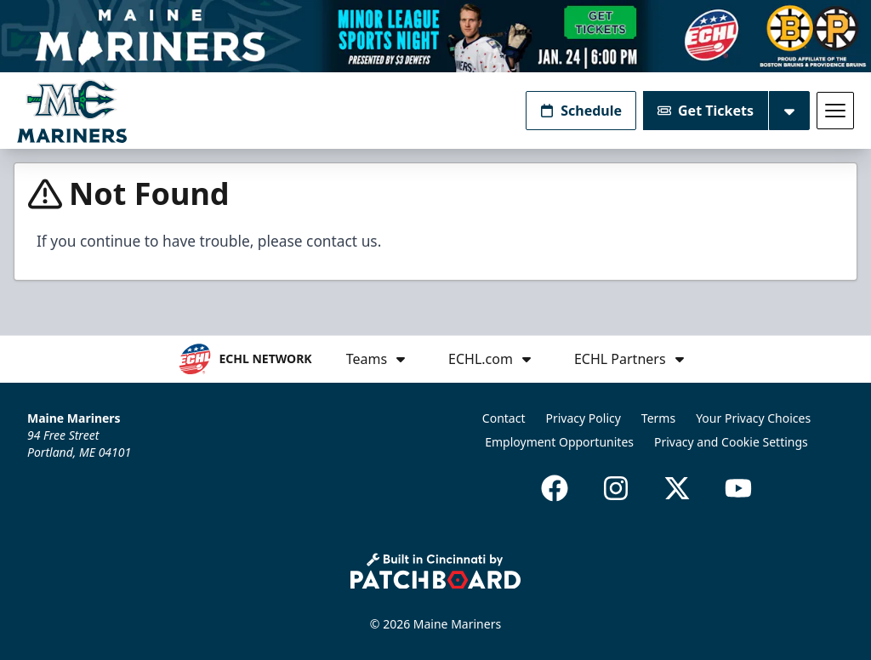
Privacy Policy (583, 418)
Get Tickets (706, 110)
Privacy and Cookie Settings (731, 442)
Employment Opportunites (559, 442)
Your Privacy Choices (753, 418)
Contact (504, 418)
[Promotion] (435, 36)
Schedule (581, 110)
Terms (658, 418)
